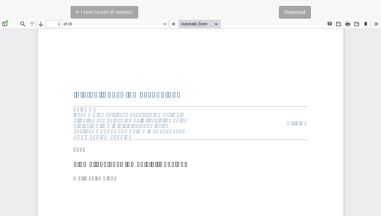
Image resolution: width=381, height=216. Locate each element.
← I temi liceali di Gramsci (104, 11)
